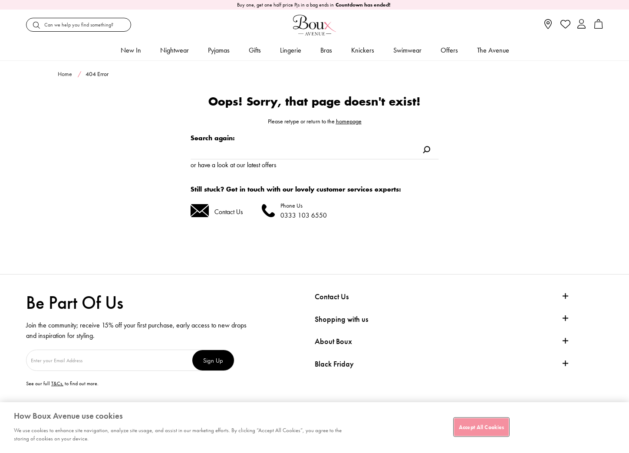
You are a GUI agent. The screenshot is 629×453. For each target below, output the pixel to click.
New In (131, 50)
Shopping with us (341, 319)
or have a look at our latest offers (234, 165)
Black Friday (334, 364)
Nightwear (174, 50)
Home (65, 74)
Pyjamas (219, 50)
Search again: (213, 138)
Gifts (255, 50)
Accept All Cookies (481, 426)
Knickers (362, 50)
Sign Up (213, 360)
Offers (449, 50)
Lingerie (290, 50)
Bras (326, 50)
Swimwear (407, 50)
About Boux (333, 341)
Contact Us (228, 212)
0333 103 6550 (303, 215)
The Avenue (493, 50)
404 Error (97, 74)
